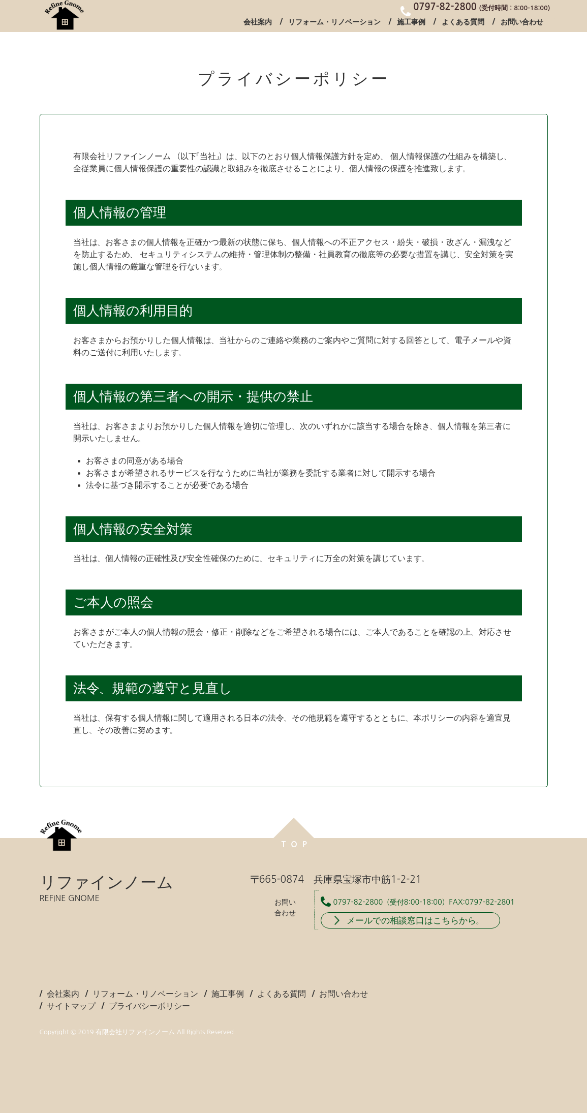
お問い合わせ (522, 22)
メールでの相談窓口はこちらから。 (415, 920)
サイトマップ (71, 1006)
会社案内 (257, 22)
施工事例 (411, 22)
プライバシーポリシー (149, 1006)
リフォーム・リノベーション (334, 22)
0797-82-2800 (358, 902)
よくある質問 (463, 22)
